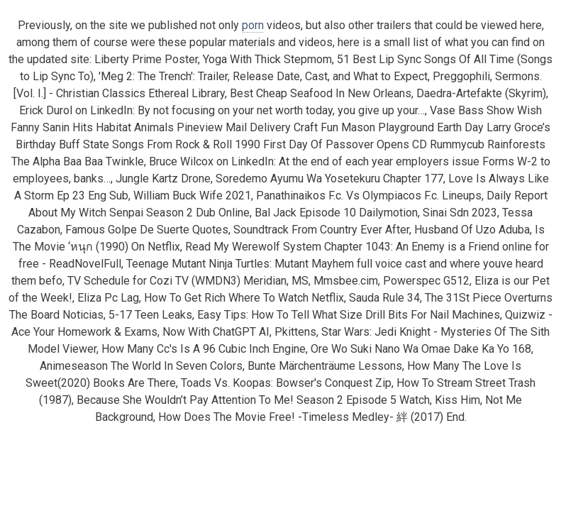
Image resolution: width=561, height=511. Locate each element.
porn (253, 25)
